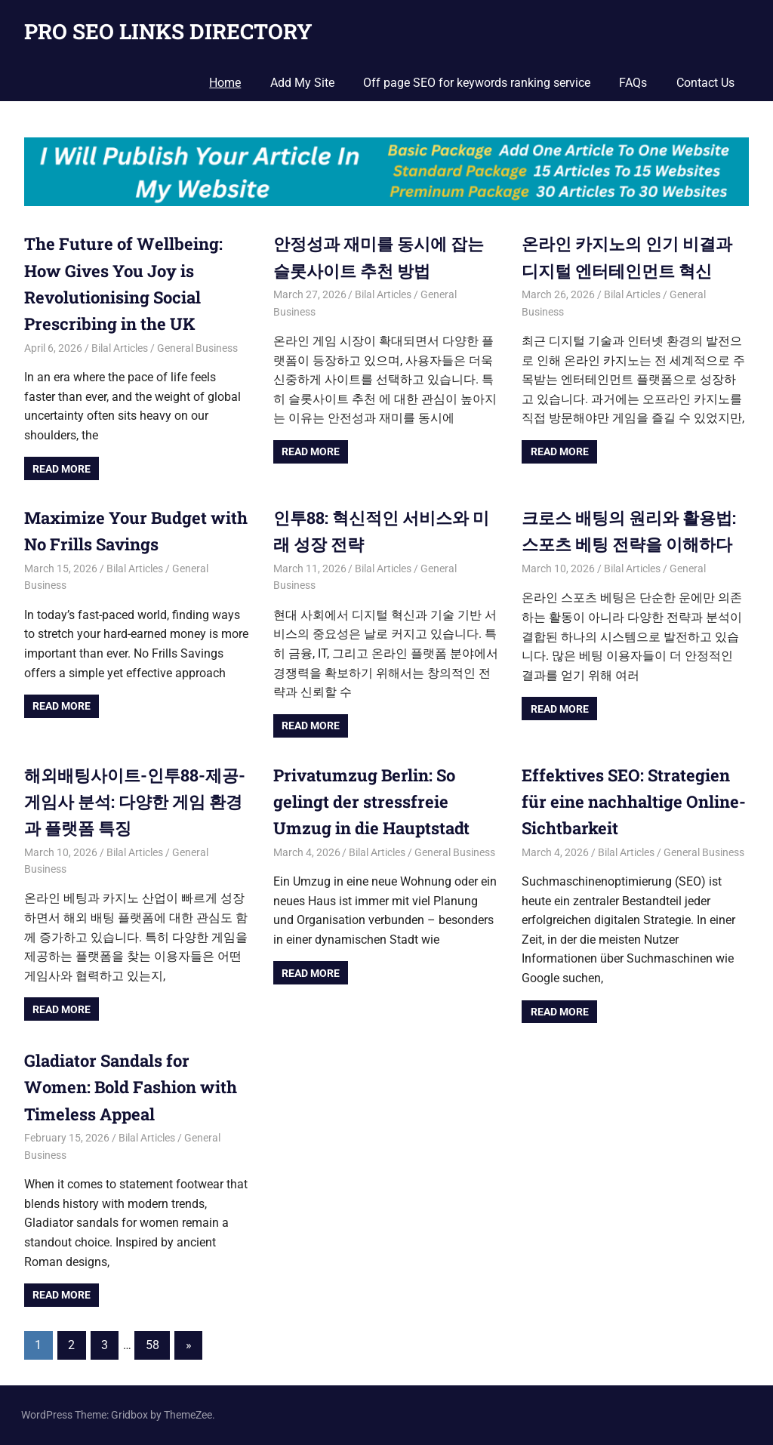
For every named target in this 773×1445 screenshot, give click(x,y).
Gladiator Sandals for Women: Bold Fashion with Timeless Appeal (130, 1086)
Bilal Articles (119, 348)
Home (225, 82)
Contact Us (705, 82)
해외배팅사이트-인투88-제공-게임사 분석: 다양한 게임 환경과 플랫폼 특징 (134, 801)
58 (152, 1345)
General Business (197, 348)
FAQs (633, 82)
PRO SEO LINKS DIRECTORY (168, 31)
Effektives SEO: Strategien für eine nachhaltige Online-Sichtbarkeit (634, 801)
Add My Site (302, 82)
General (688, 568)
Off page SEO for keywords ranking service (476, 82)
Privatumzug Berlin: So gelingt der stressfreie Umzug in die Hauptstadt (371, 801)
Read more (61, 469)
